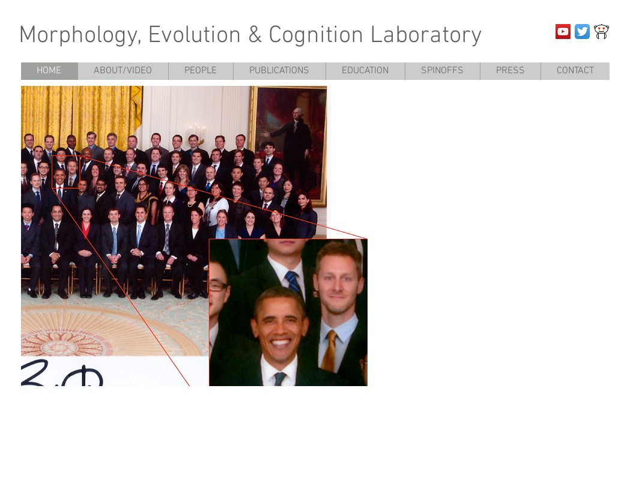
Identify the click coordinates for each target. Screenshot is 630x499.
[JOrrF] (601, 31)
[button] (194, 236)
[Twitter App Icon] (582, 31)
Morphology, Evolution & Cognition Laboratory (250, 36)
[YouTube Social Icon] (563, 31)
